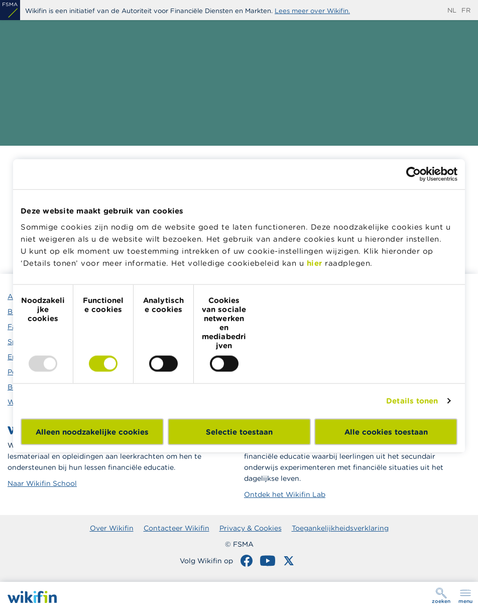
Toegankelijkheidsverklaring (340, 528)
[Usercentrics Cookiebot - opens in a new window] (413, 174)
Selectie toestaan (239, 431)
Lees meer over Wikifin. (312, 11)
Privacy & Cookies (250, 528)
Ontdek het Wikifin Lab (284, 494)
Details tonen (412, 400)
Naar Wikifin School (42, 483)
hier (314, 262)
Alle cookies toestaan (386, 431)
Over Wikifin (112, 528)
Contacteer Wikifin (176, 528)
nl (451, 10)
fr (465, 10)
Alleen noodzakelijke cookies (92, 431)
